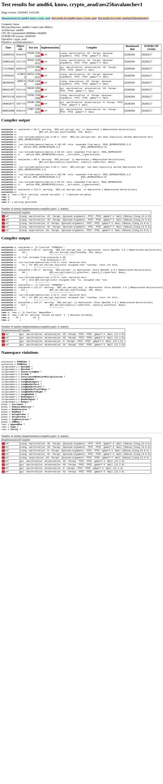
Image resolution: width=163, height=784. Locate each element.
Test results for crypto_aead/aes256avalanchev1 (123, 18)
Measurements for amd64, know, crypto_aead (26, 18)
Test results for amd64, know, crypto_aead (74, 18)
